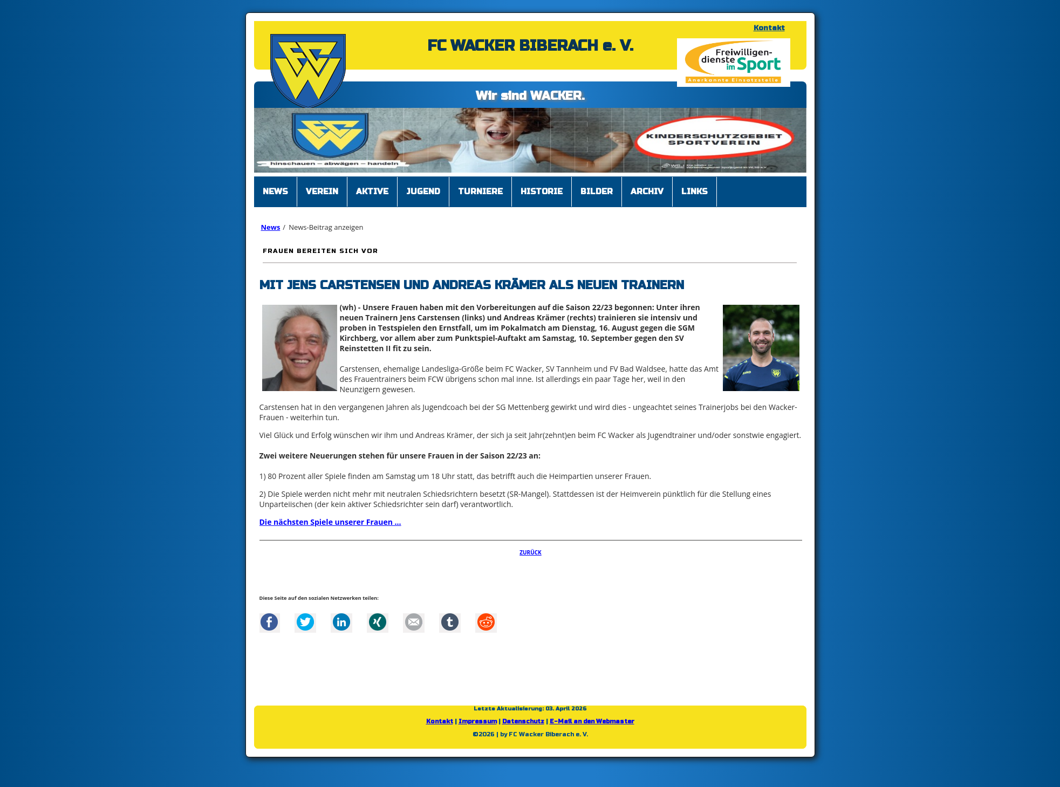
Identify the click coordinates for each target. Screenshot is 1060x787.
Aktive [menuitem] (372, 191)
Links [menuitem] (694, 191)
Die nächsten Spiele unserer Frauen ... (330, 522)
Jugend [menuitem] (423, 191)
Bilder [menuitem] (596, 191)
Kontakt (769, 28)
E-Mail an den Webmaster (592, 721)
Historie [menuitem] (542, 191)
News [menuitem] (275, 191)
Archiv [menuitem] (647, 191)
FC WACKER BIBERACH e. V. (530, 46)
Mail (413, 622)
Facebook (269, 622)
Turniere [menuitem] (480, 191)
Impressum (478, 721)
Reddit (486, 622)
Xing (377, 622)
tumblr (450, 622)
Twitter (305, 622)
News (271, 227)
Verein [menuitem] (322, 191)
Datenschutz (523, 721)
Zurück (530, 552)
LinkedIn (341, 622)
